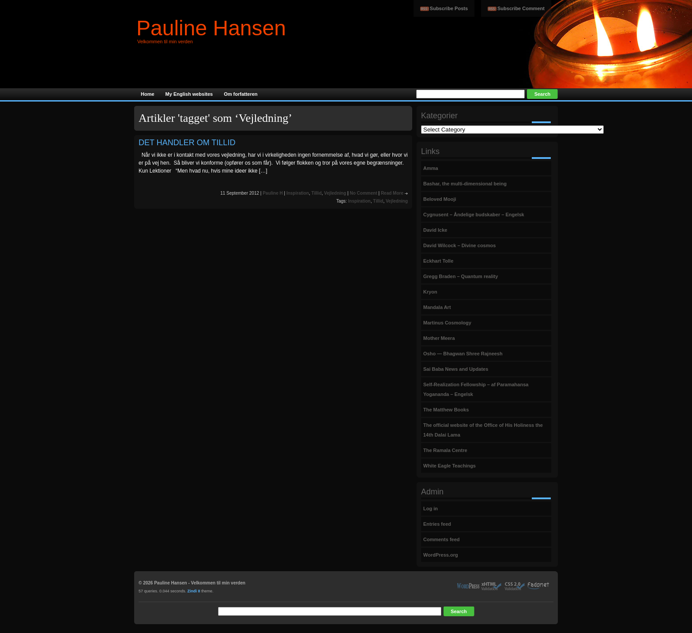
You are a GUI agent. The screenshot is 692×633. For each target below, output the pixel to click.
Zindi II (194, 591)
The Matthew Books (446, 409)
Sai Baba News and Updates (455, 369)
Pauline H (273, 193)
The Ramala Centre (445, 450)
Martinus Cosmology (447, 322)
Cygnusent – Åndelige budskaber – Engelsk (473, 214)
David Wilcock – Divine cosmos (459, 245)
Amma (430, 168)
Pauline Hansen (211, 28)
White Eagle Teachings (449, 465)
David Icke (435, 230)
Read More (392, 193)
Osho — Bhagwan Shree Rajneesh (463, 353)
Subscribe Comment (521, 8)
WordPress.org (440, 555)
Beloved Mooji (439, 199)
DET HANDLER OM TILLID (187, 142)
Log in (430, 508)
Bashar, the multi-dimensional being (465, 183)
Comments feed (441, 539)
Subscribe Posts (449, 8)
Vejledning (335, 193)
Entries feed (437, 524)
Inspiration (297, 193)
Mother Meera (439, 338)
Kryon (430, 291)
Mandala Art (437, 307)
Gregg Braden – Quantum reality (460, 276)
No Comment (363, 193)
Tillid (317, 193)
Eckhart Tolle (438, 261)
